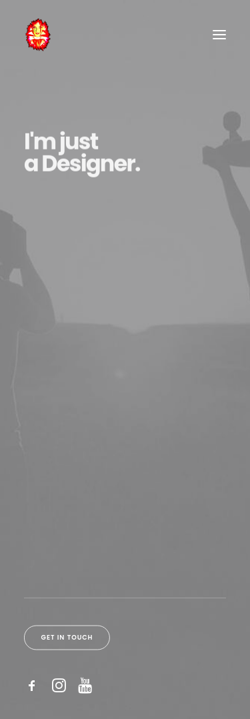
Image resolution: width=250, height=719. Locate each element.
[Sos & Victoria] (37, 34)
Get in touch (67, 637)
